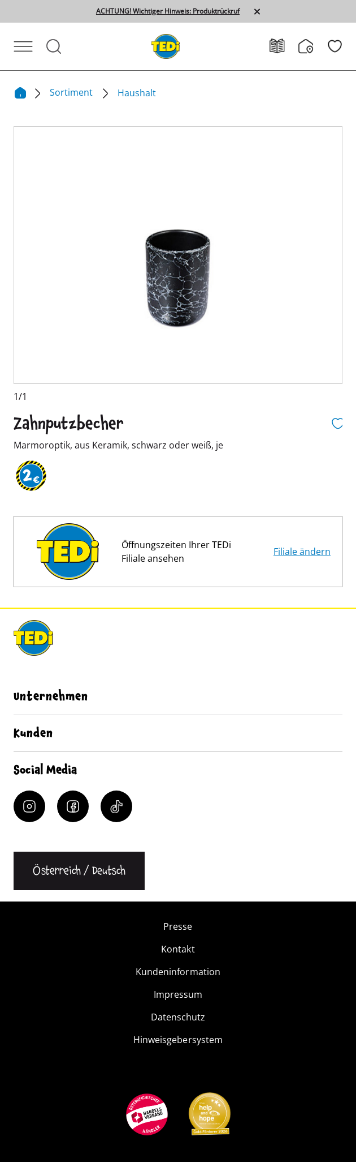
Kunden (33, 733)
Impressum (178, 994)
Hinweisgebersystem (177, 1039)
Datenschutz (178, 1017)
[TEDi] (165, 45)
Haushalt (137, 93)
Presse (177, 926)
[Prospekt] (284, 46)
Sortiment (72, 92)
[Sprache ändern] (79, 871)
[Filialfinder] (312, 46)
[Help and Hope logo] (209, 1117)
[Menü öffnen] (23, 46)
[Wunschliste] (334, 46)
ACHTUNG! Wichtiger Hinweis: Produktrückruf (168, 11)
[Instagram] (29, 806)
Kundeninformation (178, 972)
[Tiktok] (116, 806)
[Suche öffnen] (53, 46)
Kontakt (177, 949)
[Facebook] (73, 806)
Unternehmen (51, 696)
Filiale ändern (302, 551)
